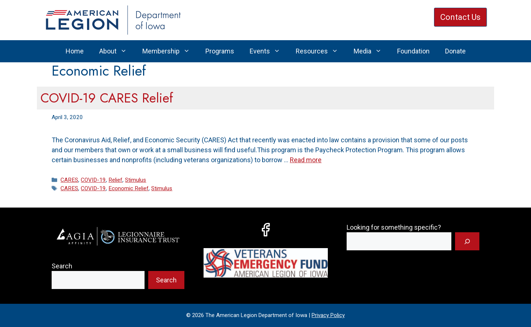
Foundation (413, 51)
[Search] (467, 241)
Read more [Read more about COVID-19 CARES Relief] (306, 160)
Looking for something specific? (394, 227)
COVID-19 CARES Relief (107, 98)
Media (371, 51)
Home (75, 51)
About (117, 51)
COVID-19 (93, 180)
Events (269, 51)
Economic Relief (128, 188)
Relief (115, 180)
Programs (219, 51)
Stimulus (135, 180)
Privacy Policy (328, 315)
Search (62, 266)
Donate (455, 51)
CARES (69, 180)
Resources (321, 51)
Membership (170, 51)
